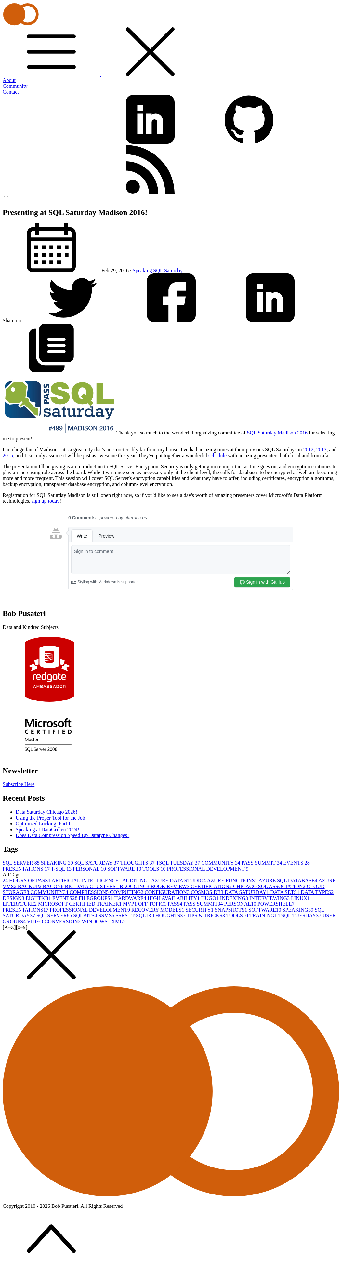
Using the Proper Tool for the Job (50, 817)
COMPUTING (127, 892)
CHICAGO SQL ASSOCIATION (270, 886)
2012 (308, 449)
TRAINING (263, 915)
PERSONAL (90, 869)
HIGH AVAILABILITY (174, 898)
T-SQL (62, 869)
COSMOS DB (208, 892)
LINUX (300, 898)
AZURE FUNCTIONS (232, 880)
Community (15, 86)
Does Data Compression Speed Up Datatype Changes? (72, 835)
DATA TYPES (317, 892)
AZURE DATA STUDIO (179, 880)
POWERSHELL (276, 904)
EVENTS (296, 863)
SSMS (106, 915)
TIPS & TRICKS (206, 915)
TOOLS (154, 869)
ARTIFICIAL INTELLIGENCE (87, 880)
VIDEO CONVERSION (54, 921)
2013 (321, 449)
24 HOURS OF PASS (27, 880)
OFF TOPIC (153, 904)
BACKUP (30, 886)
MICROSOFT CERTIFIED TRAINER (80, 904)
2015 (8, 455)
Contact (11, 92)
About (9, 80)
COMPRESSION (90, 892)
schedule (217, 455)
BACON (54, 886)
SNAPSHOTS (232, 910)
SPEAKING (57, 863)
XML (119, 921)
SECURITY (200, 910)
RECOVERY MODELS (158, 910)
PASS (176, 904)
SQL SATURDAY (97, 863)
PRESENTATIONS (27, 869)
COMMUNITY (221, 863)
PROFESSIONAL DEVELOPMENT (207, 869)
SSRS (123, 915)
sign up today (45, 501)
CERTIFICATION (212, 886)
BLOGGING (135, 886)
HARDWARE (131, 898)
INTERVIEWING (270, 898)
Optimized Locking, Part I (43, 823)
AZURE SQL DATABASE (288, 880)
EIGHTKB (39, 898)
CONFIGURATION (168, 892)
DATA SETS (285, 892)
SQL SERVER (22, 863)
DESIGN (14, 898)
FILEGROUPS (96, 898)
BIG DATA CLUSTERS (92, 886)
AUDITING (136, 880)
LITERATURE (20, 904)
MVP (130, 904)
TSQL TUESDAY (178, 863)
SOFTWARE (124, 869)
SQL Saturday (168, 270)
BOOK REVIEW (171, 886)
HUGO (210, 898)
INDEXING (234, 898)
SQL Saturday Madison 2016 (277, 432)
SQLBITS (86, 915)
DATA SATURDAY (247, 892)
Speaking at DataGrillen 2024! (47, 829)
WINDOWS (96, 921)
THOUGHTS (138, 863)
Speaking (143, 270)
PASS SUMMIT (262, 863)
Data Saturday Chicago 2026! (46, 812)
